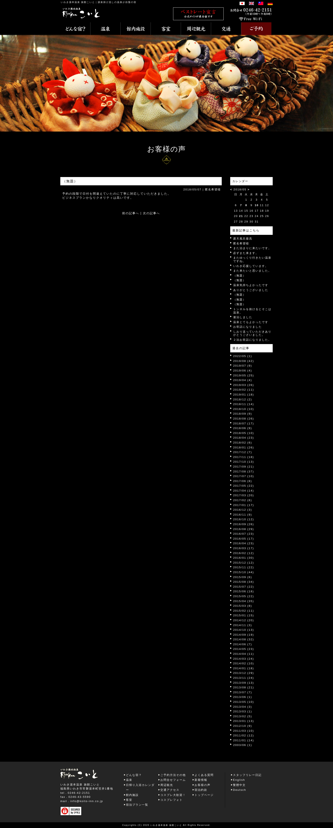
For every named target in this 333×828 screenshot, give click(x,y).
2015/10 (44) (243, 572)
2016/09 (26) (243, 524)
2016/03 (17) (243, 548)
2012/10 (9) (242, 725)
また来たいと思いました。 (252, 270)
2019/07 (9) (242, 365)
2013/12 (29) (243, 673)
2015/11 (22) (243, 567)
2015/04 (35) (243, 601)
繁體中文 (239, 785)
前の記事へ (130, 213)
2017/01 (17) (243, 505)
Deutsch (239, 789)
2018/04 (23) (243, 437)
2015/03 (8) (242, 605)
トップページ (204, 795)
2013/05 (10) (243, 701)
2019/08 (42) (243, 361)
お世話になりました (247, 326)
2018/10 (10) (243, 409)
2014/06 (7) (242, 644)
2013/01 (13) (243, 721)
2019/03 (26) (243, 385)
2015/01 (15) (243, 615)
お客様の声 (202, 785)
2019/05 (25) (243, 375)
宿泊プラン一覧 (137, 804)
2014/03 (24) (243, 658)
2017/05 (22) (243, 485)
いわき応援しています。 (250, 266)
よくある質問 (204, 775)
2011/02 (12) (243, 735)
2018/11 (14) (243, 404)
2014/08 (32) (243, 639)
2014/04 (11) (243, 653)
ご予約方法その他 (173, 775)
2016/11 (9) (242, 514)
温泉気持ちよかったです (250, 285)
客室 (129, 799)
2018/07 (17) (243, 423)
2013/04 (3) (242, 706)
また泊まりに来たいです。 (252, 248)
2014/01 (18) (243, 668)
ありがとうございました (250, 290)
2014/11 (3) (242, 625)
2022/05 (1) (242, 356)
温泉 (129, 779)
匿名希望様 (241, 243)
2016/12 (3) (242, 509)
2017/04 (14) (243, 490)
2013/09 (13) (243, 682)
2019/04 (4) (242, 380)
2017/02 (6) (242, 500)
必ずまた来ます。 (246, 253)
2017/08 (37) (243, 471)
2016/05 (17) (243, 538)
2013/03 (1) (242, 711)
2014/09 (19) (243, 634)
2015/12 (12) (243, 562)
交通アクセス (169, 789)
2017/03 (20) (243, 495)
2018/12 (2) (242, 399)
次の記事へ (151, 213)
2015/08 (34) (243, 581)
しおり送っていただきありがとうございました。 (252, 333)
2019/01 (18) (243, 394)
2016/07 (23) (243, 533)
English (239, 779)
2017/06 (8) (242, 481)
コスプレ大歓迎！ (173, 795)
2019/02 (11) (243, 389)
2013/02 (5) (242, 716)
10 (256, 205)
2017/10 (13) (243, 461)
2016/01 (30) (243, 557)
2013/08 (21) (243, 687)
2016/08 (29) (243, 529)
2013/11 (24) (243, 677)
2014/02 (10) (243, 663)
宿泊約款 (201, 789)
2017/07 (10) (243, 476)
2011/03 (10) (243, 730)
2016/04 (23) (243, 543)
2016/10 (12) (243, 519)
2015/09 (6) (242, 577)
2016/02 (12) (243, 553)
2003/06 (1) (242, 745)
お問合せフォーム (173, 779)
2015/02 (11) (243, 610)
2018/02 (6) (242, 442)
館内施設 (132, 795)
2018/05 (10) (243, 433)
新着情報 (201, 779)
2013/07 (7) (242, 692)
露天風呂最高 (242, 238)
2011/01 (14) (243, 740)
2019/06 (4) (242, 370)
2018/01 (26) (243, 447)
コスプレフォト (171, 799)
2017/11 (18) (243, 457)
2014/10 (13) (243, 629)
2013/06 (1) (242, 697)
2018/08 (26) (243, 418)
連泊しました (242, 317)
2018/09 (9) (242, 413)
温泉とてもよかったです (250, 322)
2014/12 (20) (243, 620)
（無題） (239, 275)
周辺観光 (166, 785)
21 (241, 216)
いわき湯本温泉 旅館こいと (78, 2)
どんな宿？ (134, 775)
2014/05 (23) (243, 649)
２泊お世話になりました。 (252, 339)
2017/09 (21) (243, 466)
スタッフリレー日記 (247, 775)
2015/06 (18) (243, 591)
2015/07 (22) (243, 586)
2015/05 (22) (243, 596)
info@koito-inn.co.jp (86, 801)
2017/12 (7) (242, 452)
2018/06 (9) (242, 428)
